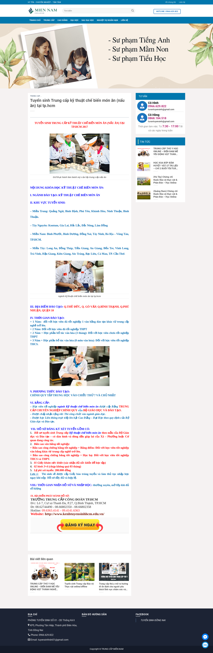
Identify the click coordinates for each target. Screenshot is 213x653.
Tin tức (145, 141)
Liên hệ (182, 2)
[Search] (132, 10)
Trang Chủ (35, 20)
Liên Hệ (124, 20)
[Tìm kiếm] (98, 10)
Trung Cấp (49, 20)
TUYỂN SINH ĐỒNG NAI (153, 620)
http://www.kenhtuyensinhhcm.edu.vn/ (74, 514)
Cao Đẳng (63, 20)
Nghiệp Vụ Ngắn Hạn (107, 20)
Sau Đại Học (87, 20)
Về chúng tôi (170, 2)
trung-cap (35, 96)
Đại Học (75, 20)
